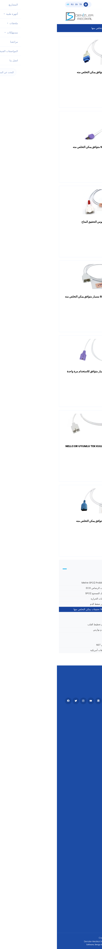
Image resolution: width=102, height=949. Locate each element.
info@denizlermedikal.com (77, 5)
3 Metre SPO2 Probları (37, 582)
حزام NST (44, 645)
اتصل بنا (90, 741)
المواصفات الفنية (85, 772)
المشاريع (89, 735)
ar (11, 4)
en (19, 4)
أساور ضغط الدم (41, 604)
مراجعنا (90, 777)
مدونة (91, 767)
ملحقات (90, 725)
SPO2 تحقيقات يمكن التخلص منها (33, 609)
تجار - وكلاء (88, 761)
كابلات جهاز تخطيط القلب (85, 629)
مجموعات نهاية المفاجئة (86, 624)
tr (23, 4)
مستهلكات (88, 730)
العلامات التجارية (85, 783)
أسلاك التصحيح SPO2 (38, 593)
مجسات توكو (92, 645)
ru (15, 4)
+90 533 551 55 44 (81, 3)
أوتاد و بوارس (42, 629)
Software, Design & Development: (51, 944)
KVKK (91, 788)
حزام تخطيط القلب (40, 624)
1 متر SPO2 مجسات (88, 582)
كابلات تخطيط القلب (88, 593)
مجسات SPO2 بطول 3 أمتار (84, 604)
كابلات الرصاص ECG (39, 588)
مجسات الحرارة (41, 598)
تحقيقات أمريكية (41, 650)
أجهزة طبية (88, 719)
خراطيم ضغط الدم (89, 598)
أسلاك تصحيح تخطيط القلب (84, 588)
